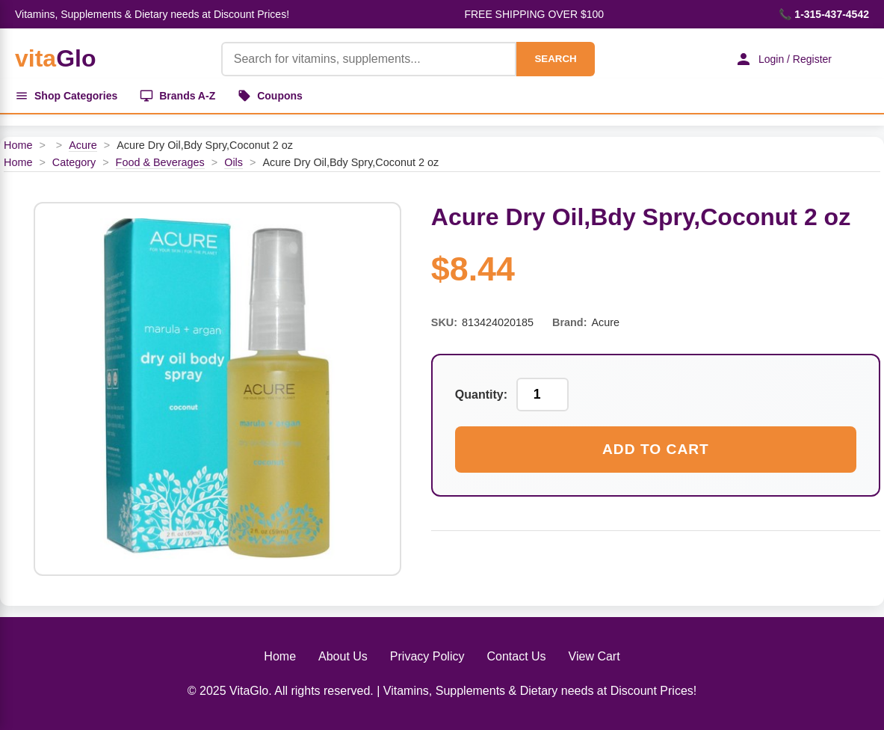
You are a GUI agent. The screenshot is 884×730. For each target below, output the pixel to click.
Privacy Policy (427, 656)
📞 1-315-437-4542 (824, 14)
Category (74, 162)
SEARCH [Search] (555, 58)
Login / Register (783, 59)
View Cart (594, 656)
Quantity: (481, 394)
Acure (83, 145)
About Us (343, 656)
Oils (233, 162)
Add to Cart (655, 449)
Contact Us (515, 656)
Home (18, 145)
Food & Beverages (160, 162)
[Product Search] (369, 59)
